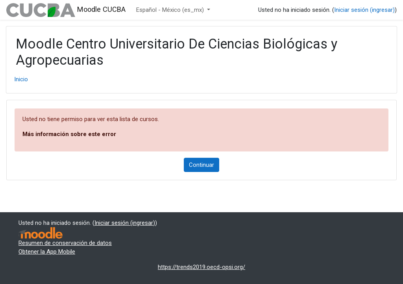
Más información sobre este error (69, 134)
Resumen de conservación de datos (65, 243)
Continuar (201, 164)
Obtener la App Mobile (46, 251)
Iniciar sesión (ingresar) (364, 9)
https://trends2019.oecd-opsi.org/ (201, 267)
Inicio (21, 79)
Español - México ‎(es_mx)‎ (170, 9)
